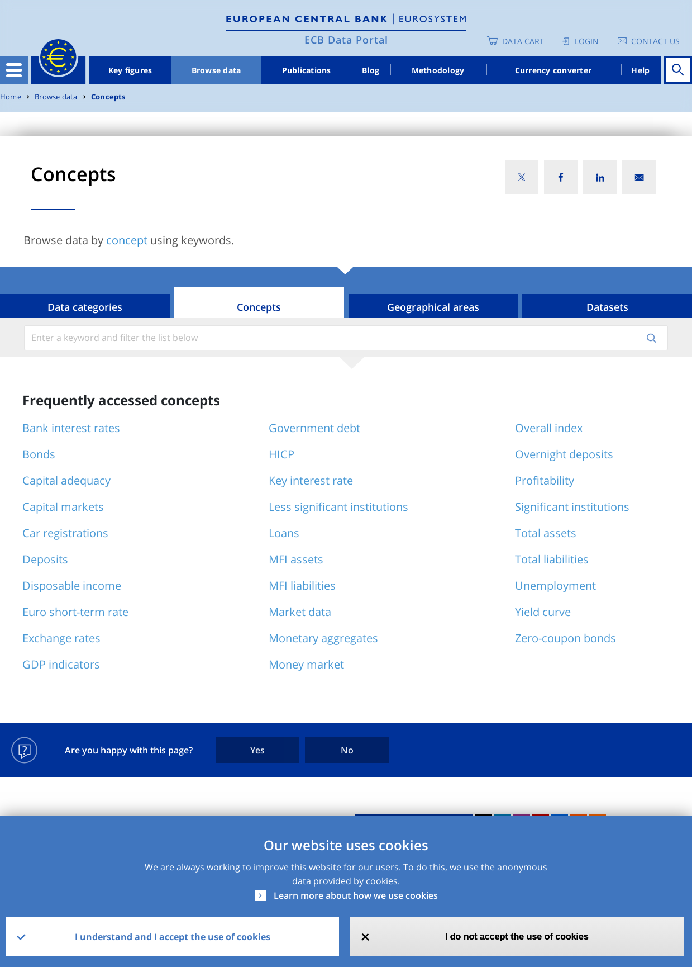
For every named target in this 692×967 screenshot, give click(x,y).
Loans (284, 533)
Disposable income (71, 585)
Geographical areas (433, 307)
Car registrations (65, 533)
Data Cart (523, 41)
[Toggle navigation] (14, 70)
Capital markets (63, 506)
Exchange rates (61, 638)
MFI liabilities (302, 585)
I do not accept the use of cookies (517, 936)
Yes (257, 750)
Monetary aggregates (323, 638)
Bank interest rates (71, 427)
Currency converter (553, 70)
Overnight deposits (564, 454)
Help (640, 70)
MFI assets (296, 559)
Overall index (549, 427)
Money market (306, 664)
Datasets (607, 307)
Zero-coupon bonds (565, 638)
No (347, 750)
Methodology (438, 70)
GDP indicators (61, 664)
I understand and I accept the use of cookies (172, 937)
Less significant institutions (338, 506)
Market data (300, 611)
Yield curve (543, 611)
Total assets (545, 533)
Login (587, 41)
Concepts (108, 97)
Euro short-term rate (75, 611)
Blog (370, 70)
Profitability (544, 480)
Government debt (314, 427)
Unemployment (555, 585)
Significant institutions (572, 506)
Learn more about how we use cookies (356, 895)
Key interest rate (311, 480)
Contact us (655, 41)
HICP (281, 454)
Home (10, 97)
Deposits (45, 559)
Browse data (216, 70)
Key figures (130, 70)
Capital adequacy (66, 480)
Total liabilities (552, 559)
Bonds (38, 454)
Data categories (84, 307)
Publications (306, 70)
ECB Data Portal (346, 39)
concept (126, 240)
